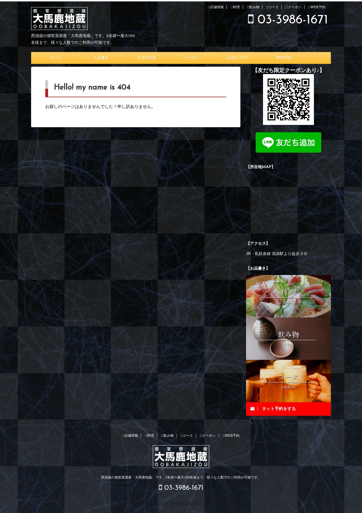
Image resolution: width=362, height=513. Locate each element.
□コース (272, 7)
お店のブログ (238, 58)
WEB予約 (283, 58)
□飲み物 (253, 7)
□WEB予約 (317, 7)
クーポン (192, 58)
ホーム (55, 58)
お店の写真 (147, 58)
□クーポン (293, 7)
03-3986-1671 (288, 20)
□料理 (235, 7)
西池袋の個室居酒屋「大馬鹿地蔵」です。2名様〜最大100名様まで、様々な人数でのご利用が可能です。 (181, 477)
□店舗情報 (216, 7)
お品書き (101, 58)
